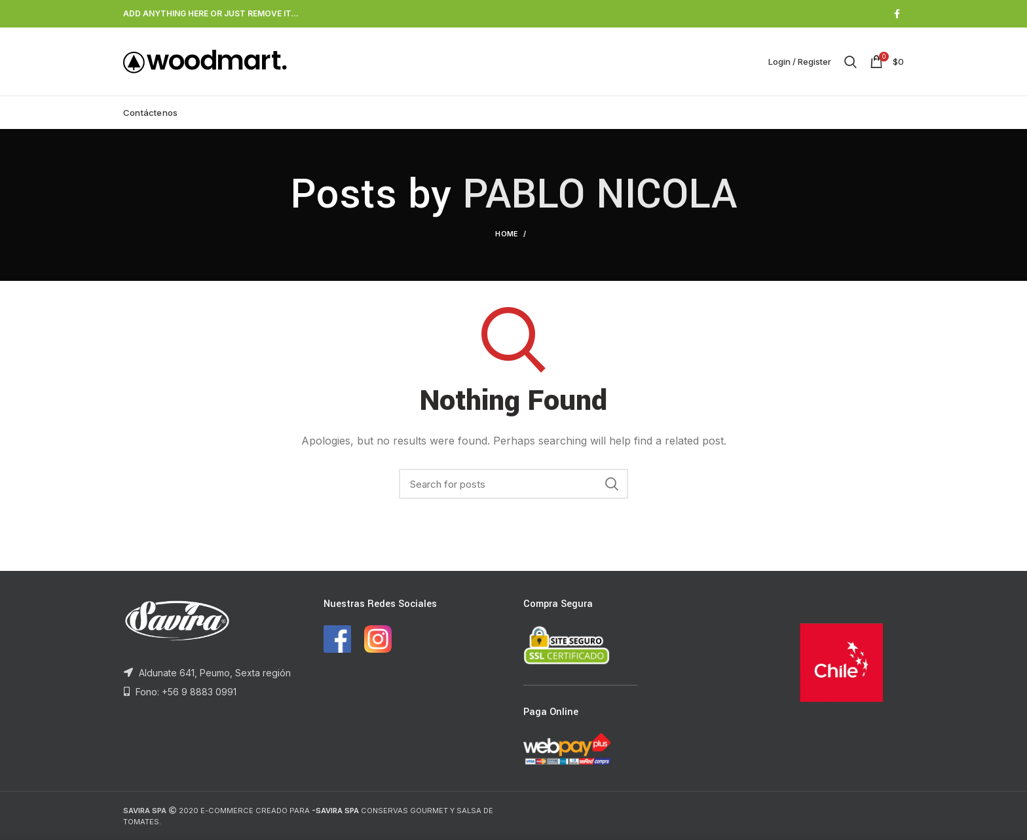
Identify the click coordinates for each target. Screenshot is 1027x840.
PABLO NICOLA (599, 194)
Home (506, 233)
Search (611, 484)
